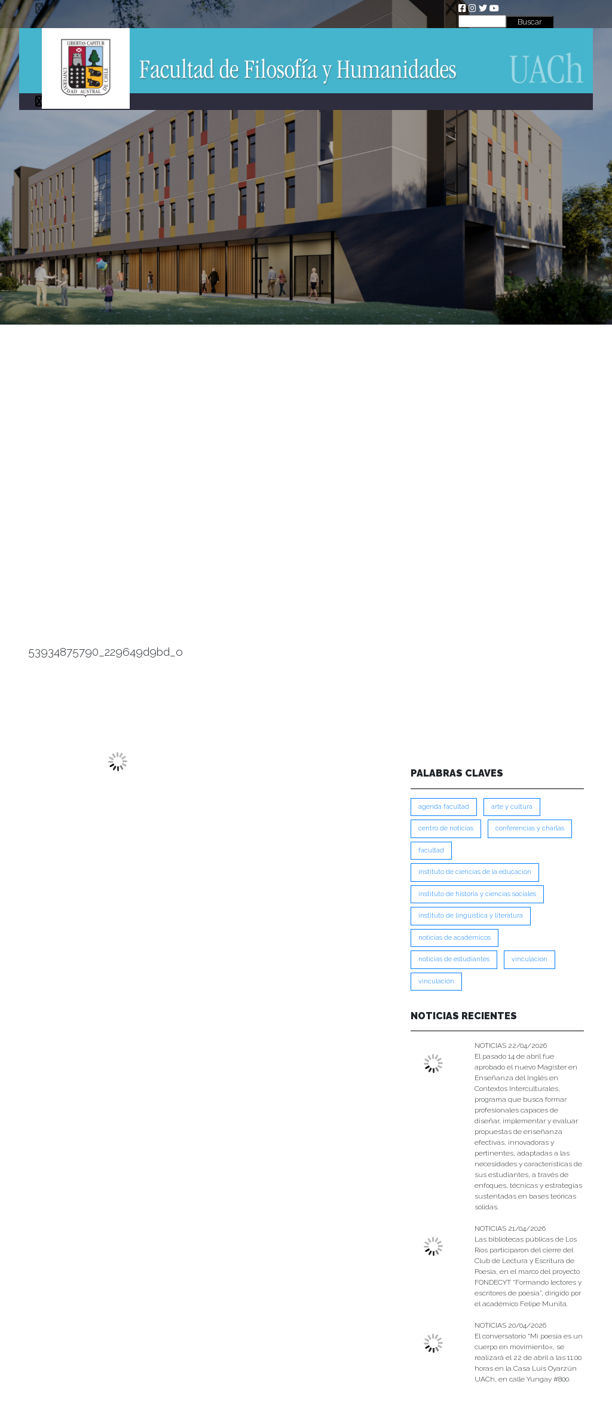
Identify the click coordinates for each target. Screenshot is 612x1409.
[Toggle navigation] (39, 8)
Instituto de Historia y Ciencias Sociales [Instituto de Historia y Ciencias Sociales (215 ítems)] (477, 894)
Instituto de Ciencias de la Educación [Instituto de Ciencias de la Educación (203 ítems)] (474, 872)
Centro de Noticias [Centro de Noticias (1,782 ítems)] (445, 828)
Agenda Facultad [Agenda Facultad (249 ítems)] (443, 807)
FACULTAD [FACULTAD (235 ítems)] (431, 850)
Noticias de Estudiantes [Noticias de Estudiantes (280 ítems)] (453, 959)
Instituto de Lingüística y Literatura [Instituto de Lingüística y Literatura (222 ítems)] (470, 915)
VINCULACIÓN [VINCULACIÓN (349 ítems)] (436, 981)
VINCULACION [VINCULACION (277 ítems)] (529, 959)
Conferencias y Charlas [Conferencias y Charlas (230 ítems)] (529, 828)
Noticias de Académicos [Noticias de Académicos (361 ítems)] (454, 938)
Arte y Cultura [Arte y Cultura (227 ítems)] (512, 807)
